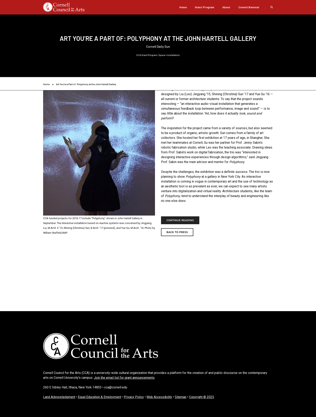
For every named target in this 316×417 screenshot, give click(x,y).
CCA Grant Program (146, 55)
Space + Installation (169, 55)
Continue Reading (180, 220)
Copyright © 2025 (201, 397)
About (226, 7)
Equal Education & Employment (99, 397)
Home (183, 7)
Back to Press (177, 232)
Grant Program (204, 7)
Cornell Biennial (248, 7)
